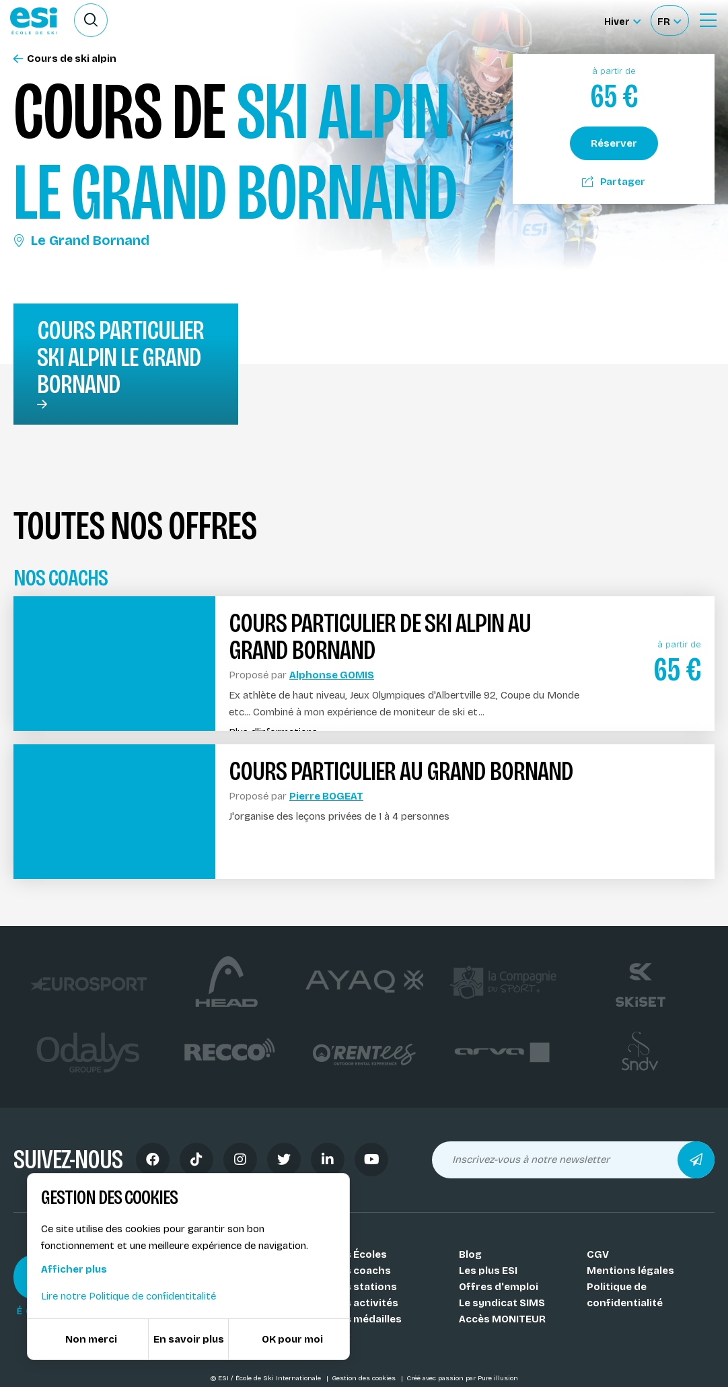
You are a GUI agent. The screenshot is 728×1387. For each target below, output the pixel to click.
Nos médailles (366, 1319)
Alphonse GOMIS (331, 675)
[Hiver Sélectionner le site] (622, 20)
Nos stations (364, 1287)
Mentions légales (630, 1271)
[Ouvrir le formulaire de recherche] (91, 20)
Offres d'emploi (498, 1287)
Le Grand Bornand (81, 240)
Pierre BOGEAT (326, 796)
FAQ (341, 1335)
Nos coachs (361, 1271)
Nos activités (364, 1303)
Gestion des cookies (365, 1378)
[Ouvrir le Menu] (708, 20)
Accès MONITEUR (502, 1319)
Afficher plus (74, 1269)
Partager (613, 182)
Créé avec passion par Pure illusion (462, 1378)
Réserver (614, 143)
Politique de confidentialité (625, 1295)
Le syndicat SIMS (502, 1303)
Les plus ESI (488, 1271)
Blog (470, 1254)
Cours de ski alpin (64, 59)
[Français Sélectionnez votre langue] (669, 20)
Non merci (91, 1339)
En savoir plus (188, 1339)
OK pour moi (292, 1339)
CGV (598, 1254)
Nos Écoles (359, 1254)
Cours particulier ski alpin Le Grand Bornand (120, 357)
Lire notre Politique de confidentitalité (128, 1296)
